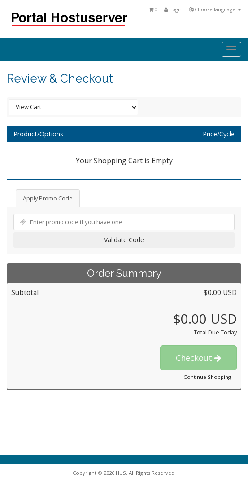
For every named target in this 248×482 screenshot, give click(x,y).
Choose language (215, 9)
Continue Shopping (207, 376)
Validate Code (124, 239)
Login (173, 9)
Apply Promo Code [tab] (48, 198)
